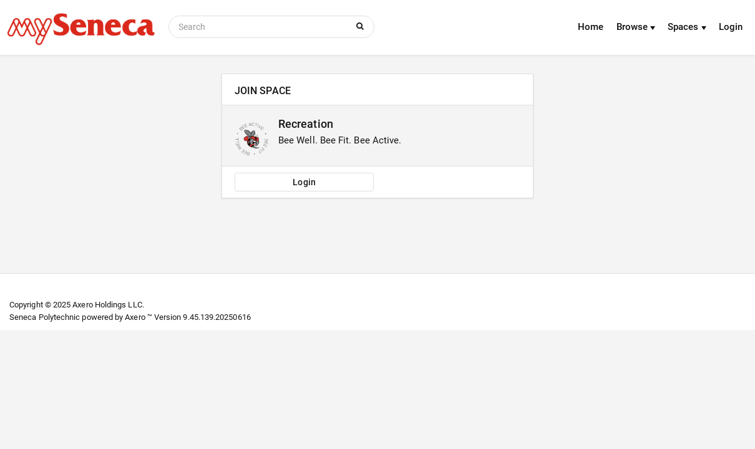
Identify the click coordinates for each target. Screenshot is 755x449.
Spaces (687, 26)
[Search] (260, 26)
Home (590, 26)
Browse (636, 26)
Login (731, 26)
